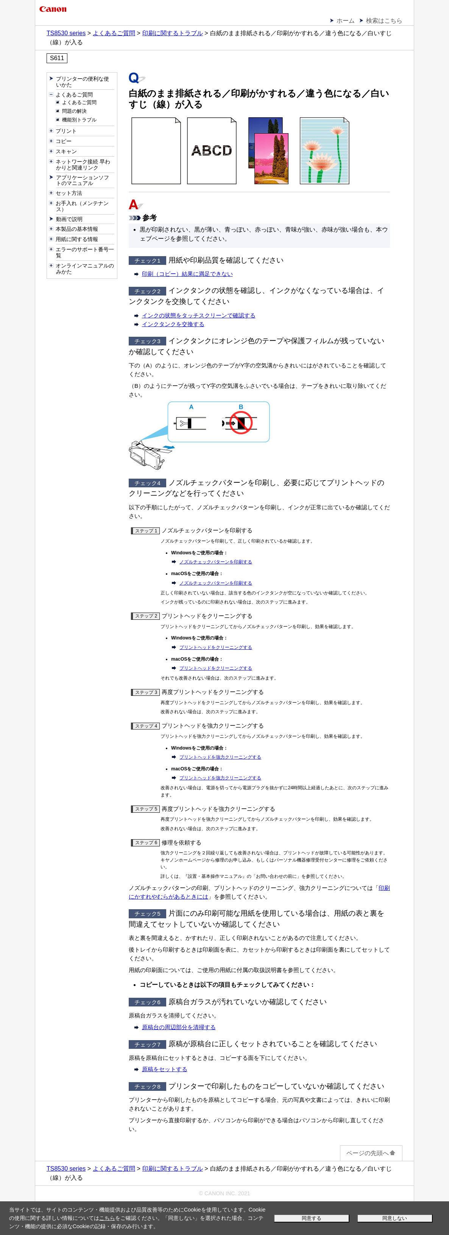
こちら (107, 1218)
